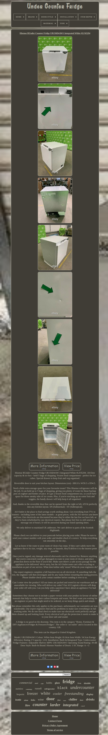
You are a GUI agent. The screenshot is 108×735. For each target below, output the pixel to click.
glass (57, 683)
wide (42, 683)
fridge (69, 681)
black (62, 688)
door (50, 698)
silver (26, 700)
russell (38, 688)
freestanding (74, 693)
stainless (19, 689)
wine (41, 699)
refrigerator (49, 689)
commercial (25, 682)
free (59, 700)
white (45, 693)
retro (64, 700)
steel (36, 683)
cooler (57, 694)
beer (81, 700)
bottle (18, 699)
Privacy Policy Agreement (55, 725)
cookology (29, 689)
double (87, 683)
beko (33, 700)
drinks (90, 699)
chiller (73, 699)
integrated (70, 705)
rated (83, 706)
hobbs (49, 683)
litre (27, 705)
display (89, 694)
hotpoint (20, 694)
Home (55, 716)
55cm (79, 683)
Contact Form (55, 721)
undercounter (82, 687)
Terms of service (55, 730)
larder (55, 705)
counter (40, 704)
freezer (32, 693)
